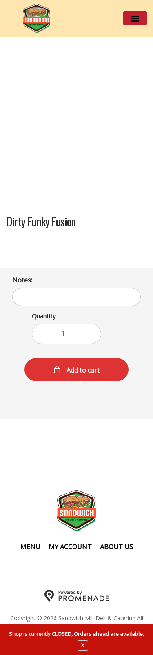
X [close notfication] (82, 645)
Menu (30, 546)
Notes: (22, 279)
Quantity (44, 316)
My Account (70, 546)
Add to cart (82, 370)
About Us (116, 546)
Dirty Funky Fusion (40, 222)
